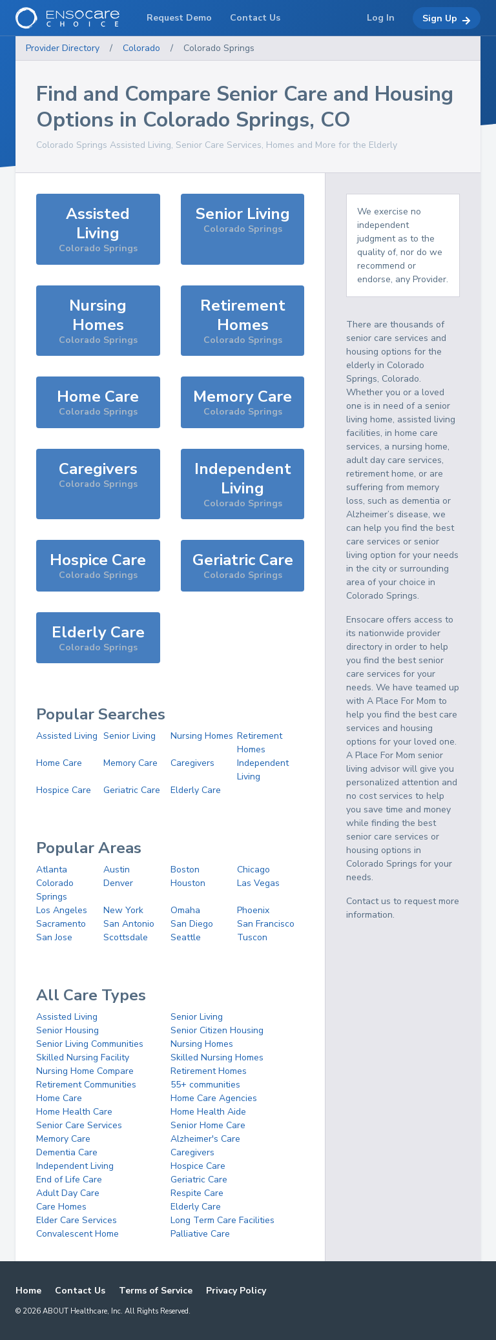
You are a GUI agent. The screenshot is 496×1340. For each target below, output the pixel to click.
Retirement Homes (208, 1071)
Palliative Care (200, 1234)
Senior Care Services (79, 1125)
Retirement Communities (86, 1084)
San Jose (54, 937)
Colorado (141, 48)
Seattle (185, 937)
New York (123, 910)
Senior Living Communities (89, 1044)
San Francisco (265, 924)
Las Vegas (258, 883)
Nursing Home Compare (85, 1071)
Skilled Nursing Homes (217, 1057)
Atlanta (51, 869)
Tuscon (252, 937)
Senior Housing (67, 1030)
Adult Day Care (67, 1193)
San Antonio (128, 924)
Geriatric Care (131, 790)
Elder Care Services (76, 1220)
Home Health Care (74, 1112)
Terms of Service (155, 1290)
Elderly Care (195, 790)
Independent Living (75, 1166)
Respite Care (196, 1193)
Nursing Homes (201, 736)
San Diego (191, 924)
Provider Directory (62, 48)
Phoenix (253, 910)
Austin (116, 869)
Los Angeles (61, 910)
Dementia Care (67, 1152)
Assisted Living (67, 736)
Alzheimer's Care (205, 1139)
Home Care (59, 763)
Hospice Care (63, 790)
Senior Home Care (207, 1125)
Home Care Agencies (213, 1098)
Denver (118, 883)
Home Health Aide (208, 1112)
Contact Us (80, 1290)
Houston (187, 883)
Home (28, 1290)
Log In (381, 18)
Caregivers (192, 763)
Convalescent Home (77, 1234)
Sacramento (61, 924)
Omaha (185, 910)
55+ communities (205, 1084)
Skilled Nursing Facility (82, 1057)
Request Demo (179, 18)
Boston (185, 869)
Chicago (253, 869)
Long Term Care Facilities (222, 1220)
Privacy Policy (236, 1290)
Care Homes (61, 1207)
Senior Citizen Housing (217, 1030)
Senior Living (129, 736)
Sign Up (446, 18)
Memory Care (130, 763)
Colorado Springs (218, 48)
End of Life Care (69, 1179)
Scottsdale (125, 937)
